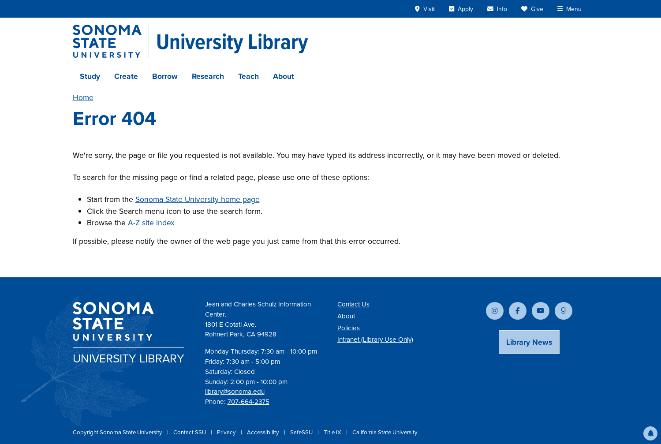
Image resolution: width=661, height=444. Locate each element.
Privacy (227, 432)
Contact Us (353, 304)
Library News (529, 342)
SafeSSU (302, 432)
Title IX (333, 432)
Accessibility (263, 432)
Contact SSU (190, 432)
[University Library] (232, 41)
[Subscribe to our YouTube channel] (540, 311)
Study (90, 76)
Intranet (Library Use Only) (375, 339)
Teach (248, 76)
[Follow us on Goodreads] (563, 311)
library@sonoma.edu (235, 391)
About (283, 76)
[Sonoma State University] (111, 41)
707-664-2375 (248, 402)
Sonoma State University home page (197, 199)
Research (208, 76)
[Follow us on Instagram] (495, 311)
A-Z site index (151, 222)
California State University (385, 432)
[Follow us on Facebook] (518, 311)
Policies (348, 328)
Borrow (165, 76)
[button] (650, 433)
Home (83, 97)
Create (126, 76)
